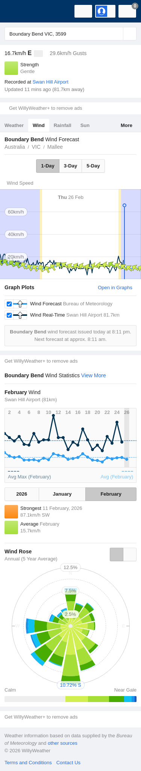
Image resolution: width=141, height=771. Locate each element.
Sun (85, 125)
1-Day (47, 166)
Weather (14, 125)
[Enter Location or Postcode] (70, 33)
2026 (21, 494)
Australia (15, 147)
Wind (39, 125)
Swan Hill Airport (50, 82)
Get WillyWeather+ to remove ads (45, 108)
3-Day (70, 166)
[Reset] (117, 34)
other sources (62, 743)
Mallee (55, 147)
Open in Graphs (115, 287)
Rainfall (62, 125)
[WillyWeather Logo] (17, 11)
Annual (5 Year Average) (31, 559)
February (110, 494)
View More (93, 375)
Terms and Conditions (28, 762)
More (126, 125)
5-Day (93, 166)
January (62, 494)
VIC (36, 147)
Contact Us (68, 762)
